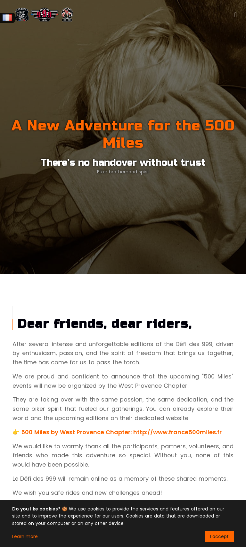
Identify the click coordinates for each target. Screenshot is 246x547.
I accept (219, 536)
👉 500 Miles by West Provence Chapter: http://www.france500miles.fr (117, 432)
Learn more (25, 536)
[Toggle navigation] (235, 15)
